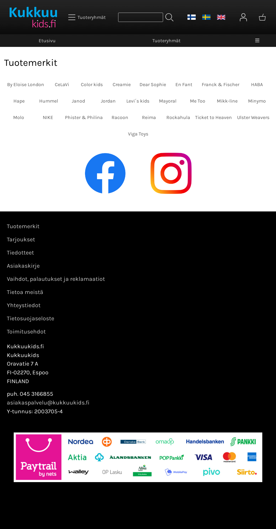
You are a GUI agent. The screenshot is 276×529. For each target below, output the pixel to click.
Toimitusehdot (26, 331)
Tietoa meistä (25, 292)
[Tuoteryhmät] (87, 17)
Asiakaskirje (23, 265)
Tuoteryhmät (166, 40)
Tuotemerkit (23, 226)
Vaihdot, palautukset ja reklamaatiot (56, 279)
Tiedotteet (20, 252)
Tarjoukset (21, 239)
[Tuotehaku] (140, 17)
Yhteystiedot (24, 305)
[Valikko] (257, 40)
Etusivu (47, 40)
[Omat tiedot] (243, 17)
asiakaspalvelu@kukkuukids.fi (48, 402)
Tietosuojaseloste (30, 318)
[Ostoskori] (262, 17)
